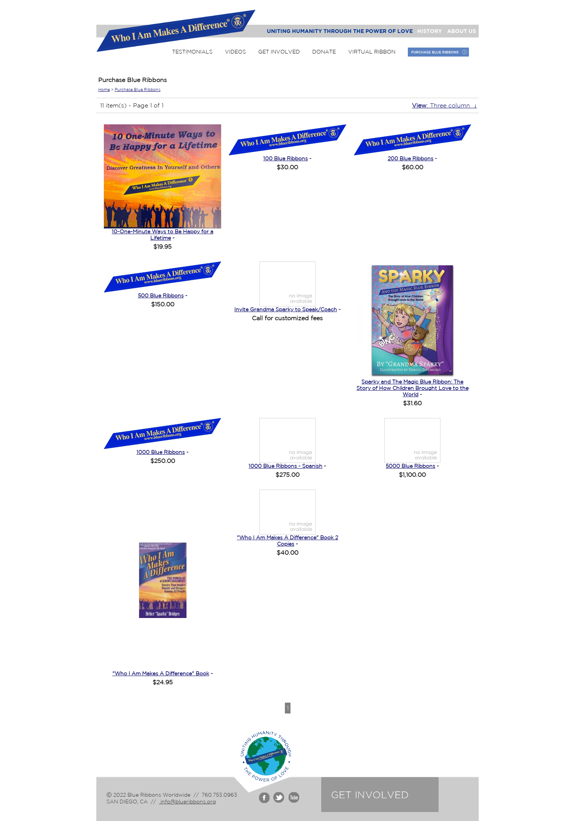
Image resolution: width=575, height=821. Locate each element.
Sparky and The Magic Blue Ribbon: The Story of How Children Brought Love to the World (412, 388)
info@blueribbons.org (187, 802)
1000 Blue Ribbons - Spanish (285, 466)
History (429, 31)
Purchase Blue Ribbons (137, 89)
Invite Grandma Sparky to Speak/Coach (285, 309)
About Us (461, 31)
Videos (235, 52)
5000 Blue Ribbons (410, 466)
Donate (324, 52)
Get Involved (279, 52)
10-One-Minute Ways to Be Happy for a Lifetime (162, 234)
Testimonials (192, 52)
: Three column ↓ (444, 105)
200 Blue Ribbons (410, 158)
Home (104, 89)
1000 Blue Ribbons (160, 452)
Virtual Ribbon (371, 52)
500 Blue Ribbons (161, 296)
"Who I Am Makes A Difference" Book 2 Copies (287, 540)
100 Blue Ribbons (285, 158)
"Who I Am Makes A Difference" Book (160, 673)
